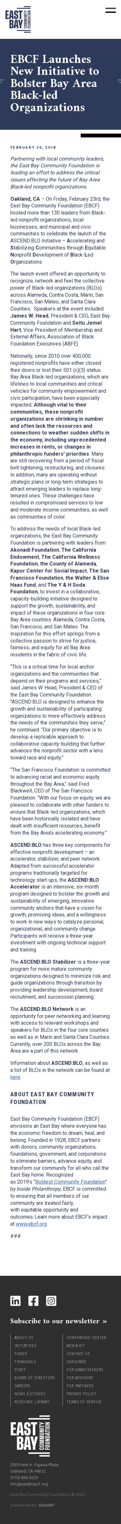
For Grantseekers (84, 1370)
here (15, 1077)
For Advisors (79, 1378)
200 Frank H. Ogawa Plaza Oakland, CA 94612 (34, 1468)
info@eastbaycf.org (29, 1484)
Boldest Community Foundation (70, 1182)
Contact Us (78, 1354)
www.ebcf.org (31, 1224)
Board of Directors (35, 1378)
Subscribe (76, 1362)
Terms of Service (83, 1402)
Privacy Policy (81, 1394)
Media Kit (75, 1346)
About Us (24, 1338)
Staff (20, 1370)
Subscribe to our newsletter (54, 1321)
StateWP (46, 1505)
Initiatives (25, 1346)
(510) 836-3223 (24, 1477)
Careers (22, 1386)
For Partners (80, 1386)
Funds (21, 1354)
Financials (25, 1362)
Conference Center (86, 1338)
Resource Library (32, 1402)
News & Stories (30, 1394)
